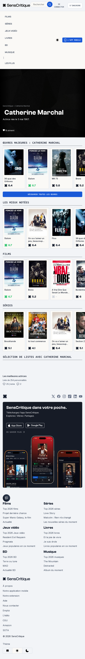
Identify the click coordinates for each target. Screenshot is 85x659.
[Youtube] (80, 397)
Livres (48, 527)
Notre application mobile (15, 590)
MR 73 (55, 178)
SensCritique (8, 106)
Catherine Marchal (22, 106)
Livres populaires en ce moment (60, 546)
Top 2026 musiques (54, 557)
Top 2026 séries (52, 508)
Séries (48, 503)
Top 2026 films (10, 508)
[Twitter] (53, 397)
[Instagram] (64, 397)
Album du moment (53, 570)
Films (7, 503)
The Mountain (51, 561)
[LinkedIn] (75, 397)
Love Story (49, 513)
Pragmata (8, 541)
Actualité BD (9, 570)
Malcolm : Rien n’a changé (57, 517)
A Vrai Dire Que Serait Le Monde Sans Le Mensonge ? (61, 291)
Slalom (31, 178)
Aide (5, 600)
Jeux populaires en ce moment (19, 546)
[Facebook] (58, 397)
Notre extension (11, 595)
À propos (8, 586)
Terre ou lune (10, 561)
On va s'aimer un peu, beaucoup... (36, 239)
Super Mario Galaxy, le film (17, 517)
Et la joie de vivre (52, 537)
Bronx (30, 290)
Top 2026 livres (52, 533)
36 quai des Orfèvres (10, 180)
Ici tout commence (37, 341)
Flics (54, 238)
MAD (5, 565)
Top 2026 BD (10, 557)
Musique (50, 552)
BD (5, 552)
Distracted (49, 565)
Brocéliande (10, 341)
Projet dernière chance (15, 513)
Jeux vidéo (11, 527)
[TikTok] (69, 397)
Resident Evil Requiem (14, 537)
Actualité (7, 522)
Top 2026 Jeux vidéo (14, 533)
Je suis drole (50, 541)
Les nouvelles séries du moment (60, 522)
